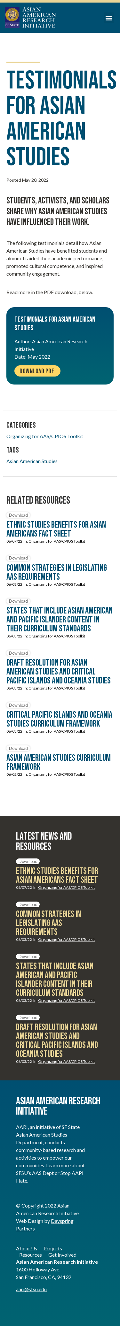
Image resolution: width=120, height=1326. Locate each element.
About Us (26, 1248)
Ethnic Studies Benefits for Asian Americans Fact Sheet (56, 529)
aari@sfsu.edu (31, 1289)
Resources (30, 1255)
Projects (53, 1248)
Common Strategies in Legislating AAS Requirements (56, 572)
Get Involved (62, 1255)
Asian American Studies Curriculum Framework (58, 762)
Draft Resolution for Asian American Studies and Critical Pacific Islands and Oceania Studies (58, 672)
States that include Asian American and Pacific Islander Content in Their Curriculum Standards (59, 620)
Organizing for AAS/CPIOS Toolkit (44, 436)
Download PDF (37, 371)
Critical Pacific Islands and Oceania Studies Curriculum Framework (59, 719)
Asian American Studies (32, 461)
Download (18, 515)
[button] (109, 17)
